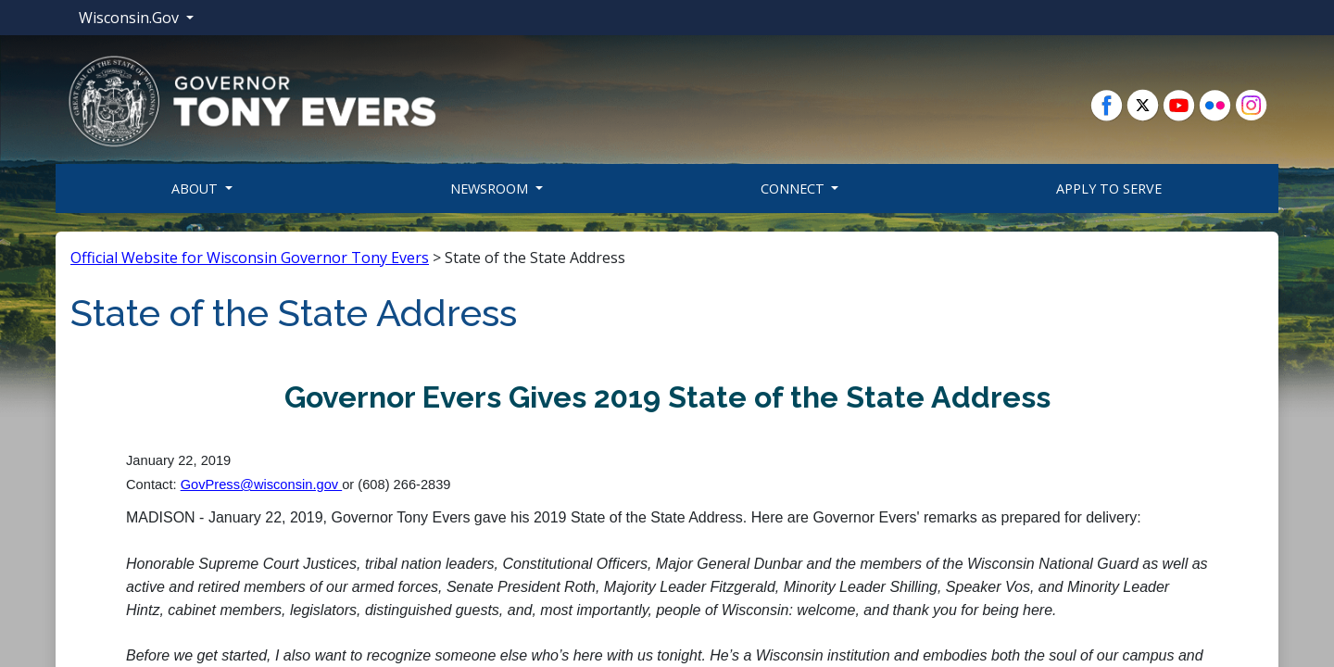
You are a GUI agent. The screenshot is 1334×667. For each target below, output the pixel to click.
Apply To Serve (1109, 188)
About (196, 188)
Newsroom (491, 188)
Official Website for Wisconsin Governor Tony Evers (249, 257)
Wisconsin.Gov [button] (130, 17)
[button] (252, 100)
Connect (794, 188)
